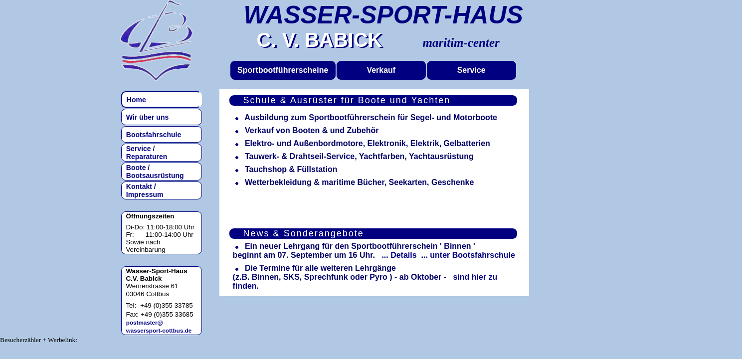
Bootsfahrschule (151, 135)
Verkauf (381, 70)
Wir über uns (145, 117)
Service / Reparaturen (144, 153)
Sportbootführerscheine (282, 70)
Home (134, 100)
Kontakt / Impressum (142, 190)
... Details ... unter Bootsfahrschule (446, 255)
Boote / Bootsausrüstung (153, 172)
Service (471, 70)
